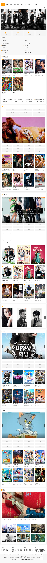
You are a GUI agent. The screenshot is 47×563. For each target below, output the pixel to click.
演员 (32, 4)
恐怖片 (25, 112)
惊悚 (7, 145)
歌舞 (18, 151)
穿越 (7, 550)
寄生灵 (25, 187)
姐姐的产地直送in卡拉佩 (17, 73)
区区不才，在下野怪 (6, 483)
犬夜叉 (14, 483)
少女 (40, 441)
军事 (7, 367)
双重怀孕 (26, 40)
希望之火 (26, 45)
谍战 (40, 229)
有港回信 (37, 73)
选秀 (29, 361)
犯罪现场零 (4, 403)
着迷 (4, 99)
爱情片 (39, 109)
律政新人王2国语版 (5, 280)
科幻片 (12, 112)
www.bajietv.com (24, 559)
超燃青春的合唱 (27, 73)
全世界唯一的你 (38, 298)
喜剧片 (25, 109)
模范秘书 (37, 169)
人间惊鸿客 (27, 101)
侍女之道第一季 (27, 280)
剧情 (29, 4)
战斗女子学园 (26, 464)
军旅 (29, 229)
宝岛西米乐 (16, 97)
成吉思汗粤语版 (27, 298)
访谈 (7, 364)
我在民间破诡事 (39, 101)
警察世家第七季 (28, 52)
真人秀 (7, 361)
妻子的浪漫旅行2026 (28, 99)
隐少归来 (4, 298)
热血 (18, 441)
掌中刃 (3, 73)
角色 (36, 4)
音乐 (29, 367)
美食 (18, 364)
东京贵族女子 (27, 50)
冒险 (18, 148)
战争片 (39, 112)
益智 (29, 446)
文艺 (40, 151)
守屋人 (14, 169)
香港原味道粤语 (27, 403)
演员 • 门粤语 (37, 385)
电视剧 (7, 4)
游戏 (18, 446)
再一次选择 (5, 52)
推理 (30, 550)
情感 (40, 361)
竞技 (7, 446)
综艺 (18, 4)
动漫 (15, 4)
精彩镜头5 (15, 187)
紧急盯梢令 (37, 187)
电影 (11, 4)
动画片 (39, 115)
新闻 (22, 4)
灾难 (29, 148)
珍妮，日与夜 (15, 280)
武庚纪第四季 (15, 464)
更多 (40, 4)
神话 (4, 550)
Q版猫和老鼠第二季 (6, 464)
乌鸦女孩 (4, 40)
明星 (25, 4)
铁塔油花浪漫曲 (28, 43)
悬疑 (18, 145)
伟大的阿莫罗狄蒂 (5, 169)
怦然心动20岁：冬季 (18, 101)
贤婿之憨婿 (15, 92)
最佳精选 (4, 187)
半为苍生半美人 (5, 47)
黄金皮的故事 (15, 298)
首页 (3, 4)
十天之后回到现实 (16, 403)
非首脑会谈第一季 (5, 385)
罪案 (7, 148)
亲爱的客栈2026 (6, 101)
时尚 (40, 367)
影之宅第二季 (37, 483)
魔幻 (29, 145)
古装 (40, 148)
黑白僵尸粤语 (37, 280)
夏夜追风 (26, 169)
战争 (18, 229)
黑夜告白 (5, 97)
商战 (7, 229)
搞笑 (29, 441)
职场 (18, 367)
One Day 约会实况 (27, 385)
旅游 (29, 364)
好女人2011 (15, 385)
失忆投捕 (37, 464)
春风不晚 (4, 45)
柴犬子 (25, 483)
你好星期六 (37, 99)
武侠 (1, 550)
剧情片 (12, 115)
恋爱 (24, 550)
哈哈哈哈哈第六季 (28, 97)
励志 (29, 151)
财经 (40, 364)
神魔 (32, 550)
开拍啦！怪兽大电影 (18, 99)
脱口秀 (18, 361)
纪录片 (25, 115)
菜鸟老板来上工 (38, 403)
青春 (7, 151)
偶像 (29, 224)
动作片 (12, 109)
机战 (40, 446)
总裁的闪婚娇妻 (5, 50)
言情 (40, 145)
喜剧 (18, 224)
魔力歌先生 (4, 92)
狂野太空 (26, 47)
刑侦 (9, 550)
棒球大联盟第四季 (5, 43)
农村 (7, 224)
